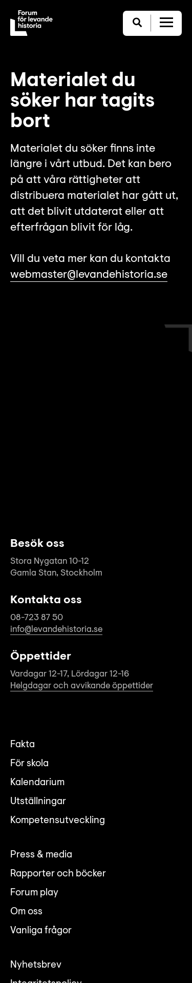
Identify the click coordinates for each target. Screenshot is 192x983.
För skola (29, 764)
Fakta (22, 745)
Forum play (34, 893)
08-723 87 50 (36, 617)
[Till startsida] (31, 23)
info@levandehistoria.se (56, 629)
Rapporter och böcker (58, 874)
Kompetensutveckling (57, 821)
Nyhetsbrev (35, 965)
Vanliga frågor (41, 931)
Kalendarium (37, 783)
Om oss (26, 912)
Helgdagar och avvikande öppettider (81, 686)
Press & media (41, 855)
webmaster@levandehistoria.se (88, 275)
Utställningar (38, 802)
